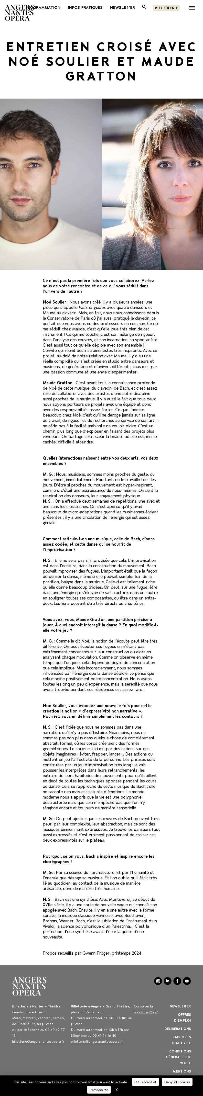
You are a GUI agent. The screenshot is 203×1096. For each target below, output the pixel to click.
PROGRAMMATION (42, 7)
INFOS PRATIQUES (85, 7)
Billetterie (166, 7)
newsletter (122, 7)
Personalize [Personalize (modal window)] (99, 1089)
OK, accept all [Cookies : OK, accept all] (145, 1081)
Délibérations (177, 1028)
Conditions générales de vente (178, 1057)
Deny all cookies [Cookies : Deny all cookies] (177, 1081)
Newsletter (180, 1006)
